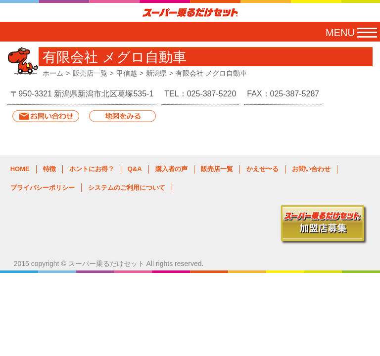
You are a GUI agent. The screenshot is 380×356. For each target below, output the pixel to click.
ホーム (53, 73)
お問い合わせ (311, 169)
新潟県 (156, 73)
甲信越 (126, 73)
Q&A (135, 169)
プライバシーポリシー (42, 187)
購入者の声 (171, 169)
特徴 (49, 169)
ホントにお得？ (91, 169)
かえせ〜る (262, 169)
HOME (20, 169)
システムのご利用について (126, 187)
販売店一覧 (90, 73)
